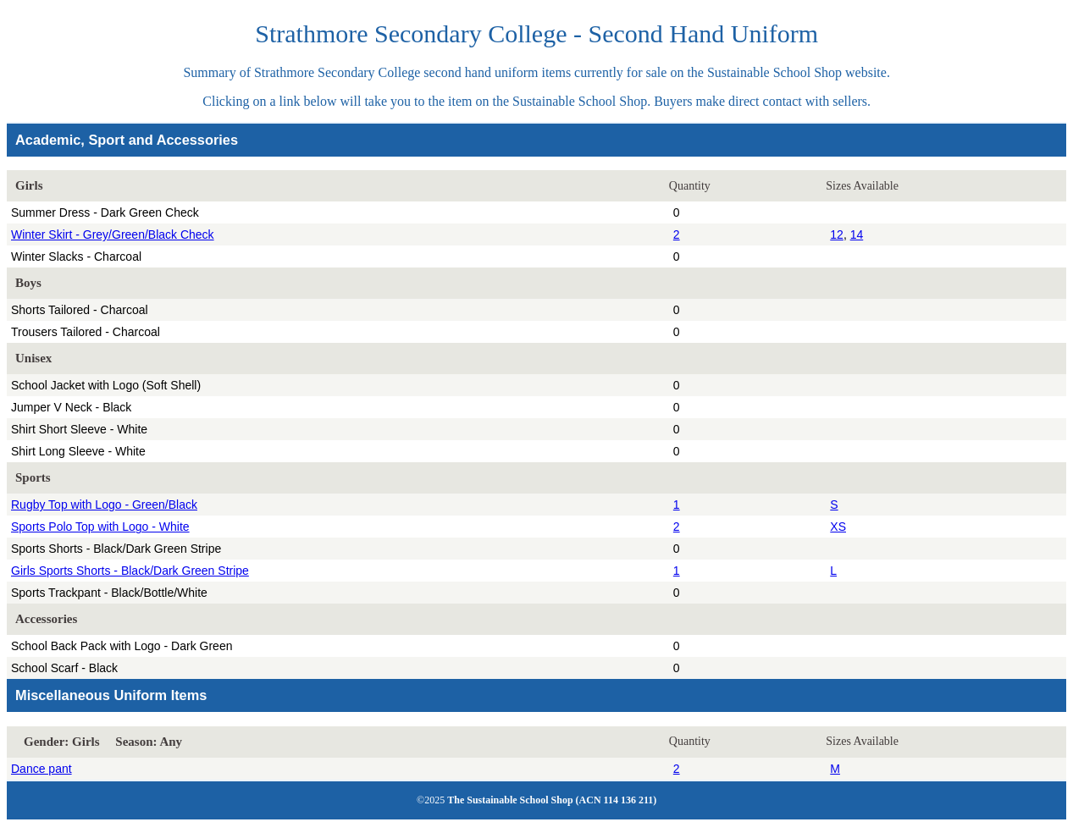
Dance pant (41, 768)
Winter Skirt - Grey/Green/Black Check (112, 234)
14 (857, 234)
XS (838, 526)
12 (836, 234)
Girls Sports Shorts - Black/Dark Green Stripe (130, 570)
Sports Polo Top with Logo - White (100, 526)
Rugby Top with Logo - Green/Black (104, 504)
